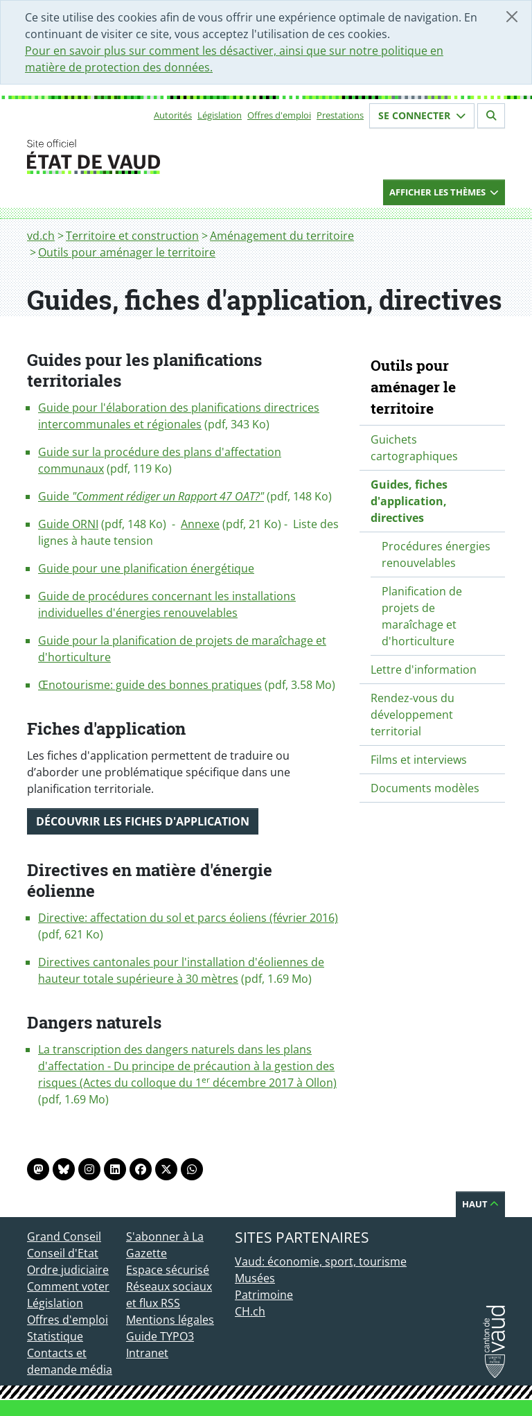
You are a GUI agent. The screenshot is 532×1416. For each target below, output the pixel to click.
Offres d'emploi (279, 115)
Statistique (55, 1336)
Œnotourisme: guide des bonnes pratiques (150, 684)
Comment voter (68, 1286)
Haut (480, 1204)
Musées (255, 1278)
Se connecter (422, 115)
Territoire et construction (132, 235)
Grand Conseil (64, 1236)
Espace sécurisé (167, 1269)
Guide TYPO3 (160, 1336)
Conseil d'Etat (62, 1253)
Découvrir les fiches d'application (142, 821)
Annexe (200, 524)
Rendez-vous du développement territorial (412, 714)
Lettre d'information (424, 669)
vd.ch (41, 235)
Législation (219, 115)
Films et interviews (419, 759)
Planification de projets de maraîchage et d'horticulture (422, 616)
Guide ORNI (68, 524)
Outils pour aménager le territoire (126, 252)
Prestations (340, 115)
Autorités (173, 115)
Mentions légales (170, 1319)
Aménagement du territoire (282, 235)
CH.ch (250, 1311)
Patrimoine (264, 1294)
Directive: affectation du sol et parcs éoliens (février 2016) (188, 917)
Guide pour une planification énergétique (146, 568)
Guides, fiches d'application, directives (409, 501)
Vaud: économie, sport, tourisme (321, 1261)
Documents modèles (425, 788)
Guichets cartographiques (414, 448)
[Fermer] (512, 17)
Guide (151, 496)
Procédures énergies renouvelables (436, 554)
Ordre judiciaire (68, 1269)
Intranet (147, 1353)
